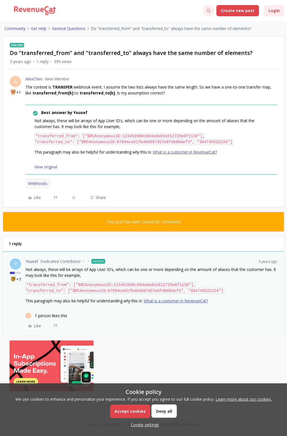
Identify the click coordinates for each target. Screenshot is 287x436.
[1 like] (46, 316)
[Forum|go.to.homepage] (35, 10)
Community (15, 28)
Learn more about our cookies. (244, 399)
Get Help (39, 28)
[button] (6, 11)
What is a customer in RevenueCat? (185, 152)
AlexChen (34, 79)
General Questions (68, 28)
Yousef (32, 261)
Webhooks (37, 183)
